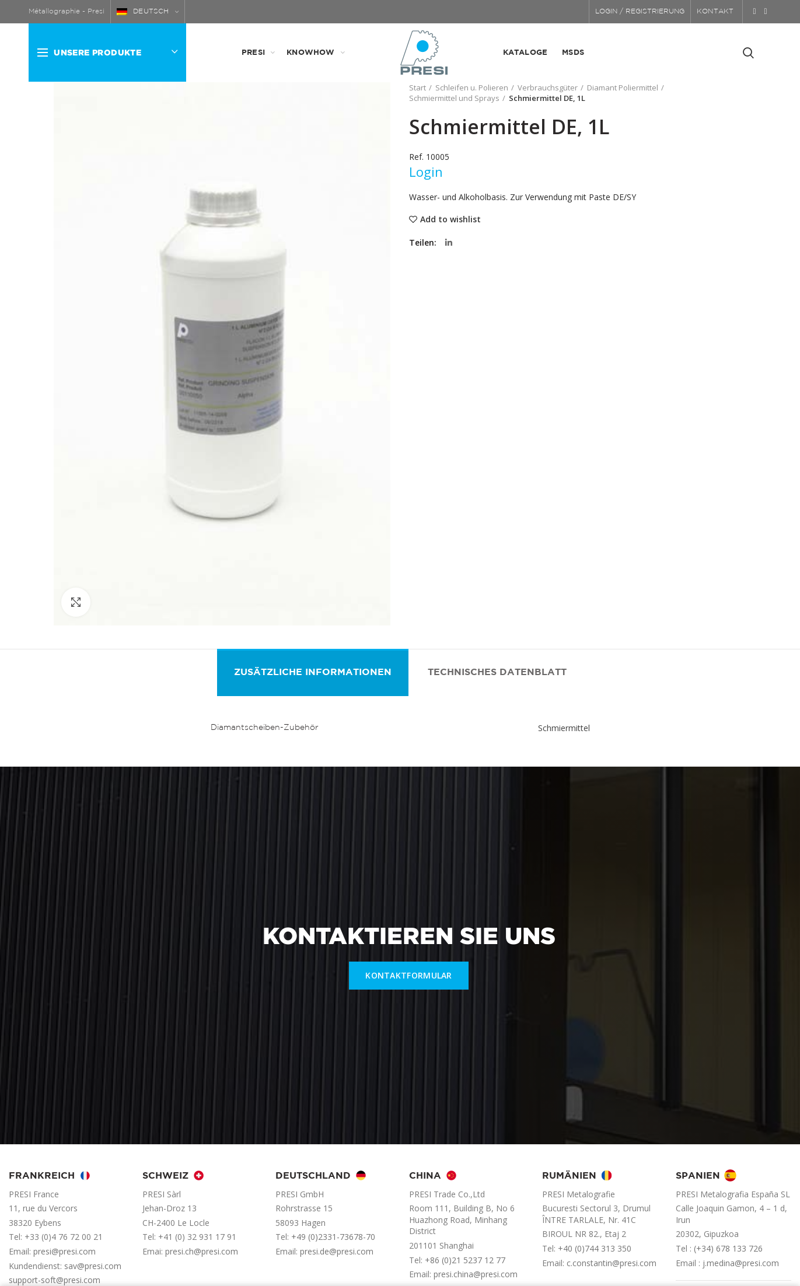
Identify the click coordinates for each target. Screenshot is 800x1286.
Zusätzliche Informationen (313, 672)
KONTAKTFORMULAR (408, 975)
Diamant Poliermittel (622, 87)
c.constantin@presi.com (611, 1262)
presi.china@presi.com (476, 1274)
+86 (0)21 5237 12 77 (465, 1260)
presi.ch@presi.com (201, 1251)
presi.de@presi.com (336, 1251)
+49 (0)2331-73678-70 (333, 1236)
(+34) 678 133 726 (728, 1248)
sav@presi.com (92, 1265)
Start (417, 87)
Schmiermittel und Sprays (454, 98)
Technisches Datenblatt (497, 672)
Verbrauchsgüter (548, 87)
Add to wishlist (450, 219)
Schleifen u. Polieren (471, 87)
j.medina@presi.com (741, 1262)
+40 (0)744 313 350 (594, 1248)
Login (426, 171)
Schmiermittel (564, 727)
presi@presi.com (64, 1251)
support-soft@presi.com (54, 1279)
